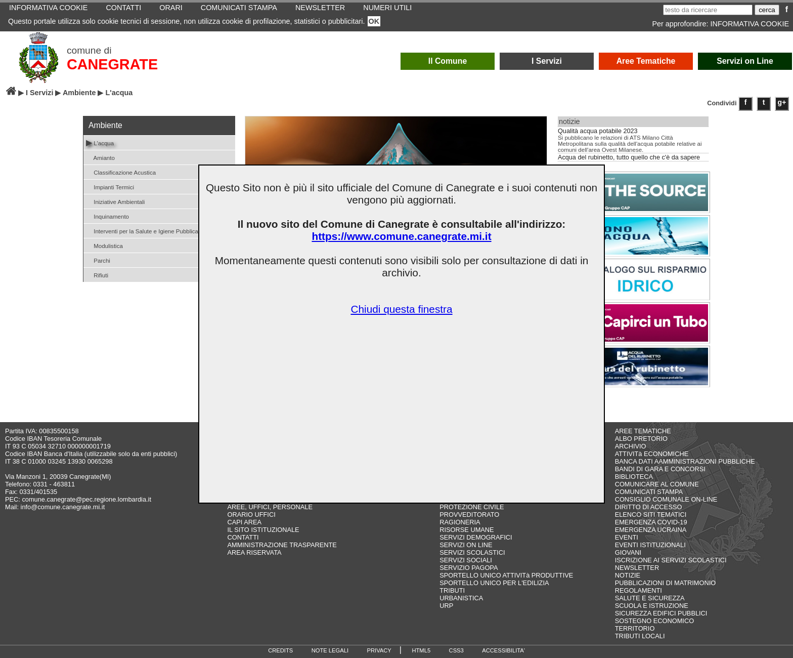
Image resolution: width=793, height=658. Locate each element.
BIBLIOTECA (634, 476)
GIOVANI (628, 552)
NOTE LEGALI (330, 650)
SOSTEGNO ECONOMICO (654, 621)
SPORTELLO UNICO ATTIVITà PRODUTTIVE (506, 575)
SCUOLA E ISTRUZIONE (651, 605)
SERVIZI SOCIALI (465, 560)
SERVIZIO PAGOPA (468, 567)
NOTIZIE (627, 575)
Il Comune (447, 61)
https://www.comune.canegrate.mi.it (401, 236)
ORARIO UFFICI (251, 514)
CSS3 (456, 650)
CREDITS (280, 650)
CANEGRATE (112, 64)
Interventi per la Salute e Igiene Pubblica (142, 230)
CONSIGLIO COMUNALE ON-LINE (666, 499)
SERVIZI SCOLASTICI (472, 552)
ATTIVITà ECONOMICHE (652, 454)
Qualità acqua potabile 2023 (598, 131)
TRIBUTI (452, 590)
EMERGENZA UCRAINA (651, 529)
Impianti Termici (110, 186)
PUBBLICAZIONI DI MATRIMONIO (665, 583)
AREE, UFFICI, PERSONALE (270, 507)
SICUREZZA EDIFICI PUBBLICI (661, 613)
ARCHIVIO (630, 446)
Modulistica (104, 245)
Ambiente (79, 93)
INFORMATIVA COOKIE (750, 24)
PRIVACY (379, 650)
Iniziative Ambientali (115, 201)
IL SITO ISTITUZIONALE (263, 529)
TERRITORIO (635, 628)
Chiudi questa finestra (401, 309)
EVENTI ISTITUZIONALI (650, 545)
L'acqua (100, 142)
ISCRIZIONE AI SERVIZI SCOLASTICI (671, 560)
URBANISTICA (461, 598)
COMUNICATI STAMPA (649, 492)
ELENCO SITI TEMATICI (651, 514)
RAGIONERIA (459, 522)
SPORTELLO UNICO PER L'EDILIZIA (494, 583)
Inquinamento (107, 216)
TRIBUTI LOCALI (640, 636)
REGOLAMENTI (638, 590)
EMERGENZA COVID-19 (651, 522)
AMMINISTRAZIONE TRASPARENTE (281, 545)
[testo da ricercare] (708, 10)
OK (374, 21)
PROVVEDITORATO (469, 514)
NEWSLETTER (637, 567)
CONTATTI (242, 537)
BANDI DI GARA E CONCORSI (660, 469)
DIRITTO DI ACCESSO (648, 507)
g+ (782, 102)
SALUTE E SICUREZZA (650, 598)
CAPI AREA (244, 522)
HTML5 (421, 650)
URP (446, 605)
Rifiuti (97, 274)
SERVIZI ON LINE (465, 545)
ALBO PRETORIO (641, 438)
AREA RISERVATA (254, 552)
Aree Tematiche (646, 61)
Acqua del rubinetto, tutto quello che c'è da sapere (629, 157)
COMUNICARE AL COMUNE (657, 484)
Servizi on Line (745, 61)
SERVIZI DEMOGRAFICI (475, 537)
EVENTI (626, 537)
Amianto (100, 157)
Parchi (98, 260)
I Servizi (547, 61)
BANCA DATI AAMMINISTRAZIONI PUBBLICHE (685, 461)
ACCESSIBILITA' (503, 650)
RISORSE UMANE (466, 529)
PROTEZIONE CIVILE (471, 507)
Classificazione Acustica (121, 172)
